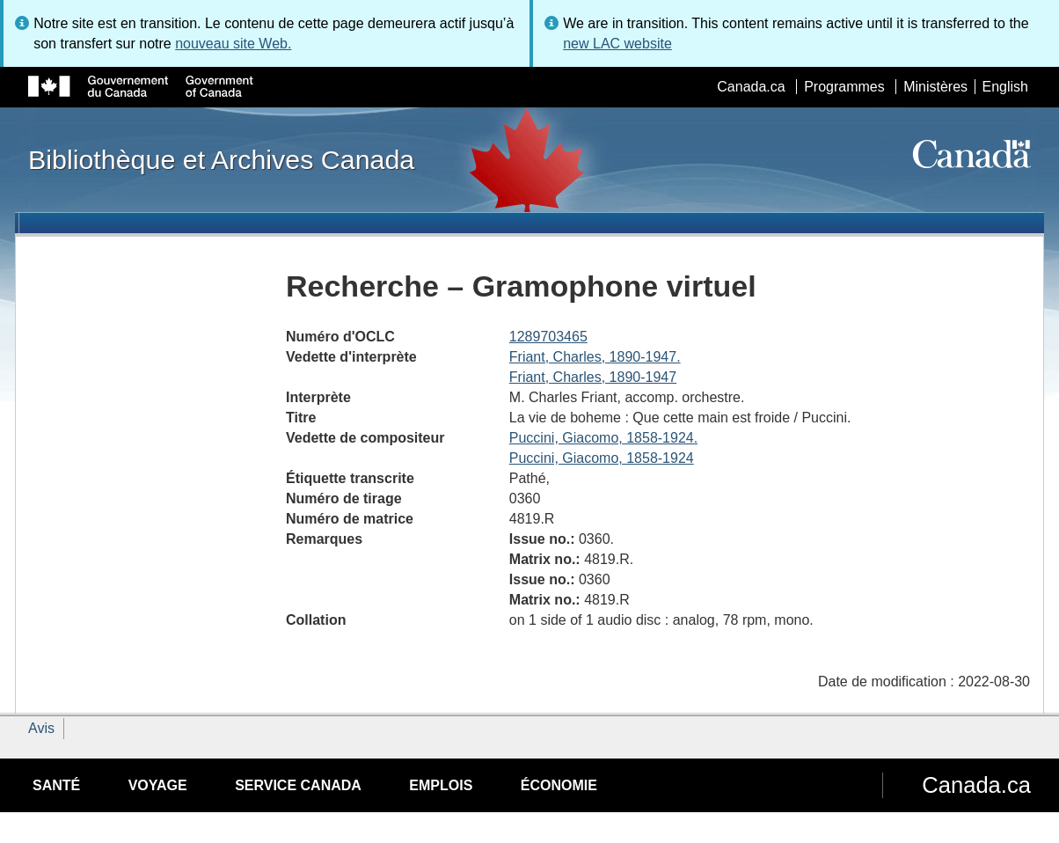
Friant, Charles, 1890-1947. (595, 356)
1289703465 (548, 336)
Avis (41, 728)
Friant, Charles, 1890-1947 (592, 377)
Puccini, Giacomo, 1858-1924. (603, 437)
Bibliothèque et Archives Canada (221, 159)
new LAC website (617, 43)
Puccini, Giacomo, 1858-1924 (601, 458)
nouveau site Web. (233, 43)
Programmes (844, 86)
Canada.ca (751, 86)
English (1005, 86)
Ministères (935, 86)
